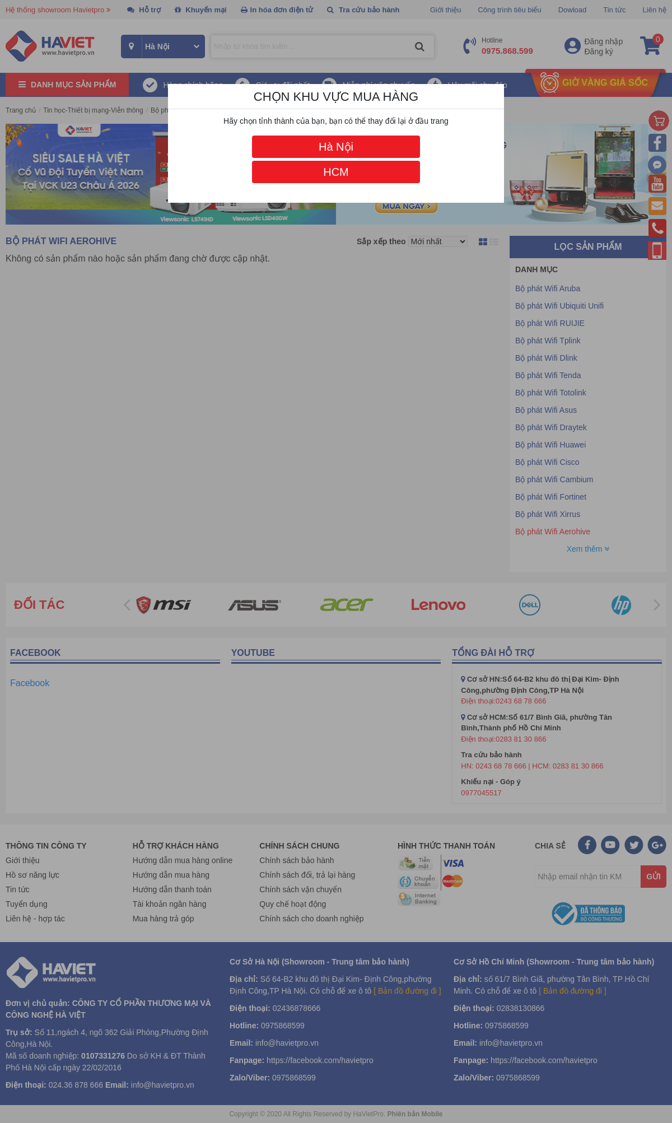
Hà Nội (336, 147)
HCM (336, 172)
